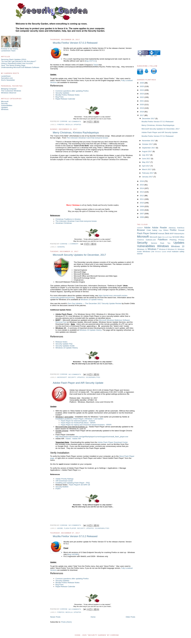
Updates (4, 107)
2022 (142, 97)
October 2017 (147, 144)
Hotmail (161, 234)
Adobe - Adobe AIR (73, 439)
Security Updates (62, 93)
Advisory (172, 228)
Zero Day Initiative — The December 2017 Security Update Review (94, 303)
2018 (142, 112)
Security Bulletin (61, 487)
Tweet (95, 65)
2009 (142, 206)
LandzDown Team (8, 51)
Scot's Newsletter (8, 80)
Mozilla (69, 124)
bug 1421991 (73, 554)
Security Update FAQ (63, 344)
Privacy (181, 240)
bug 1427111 (90, 61)
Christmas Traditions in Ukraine (68, 219)
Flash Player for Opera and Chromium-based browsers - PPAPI (86, 425)
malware (175, 252)
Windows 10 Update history (92, 299)
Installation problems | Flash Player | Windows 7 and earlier (79, 419)
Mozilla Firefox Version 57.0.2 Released (75, 536)
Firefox (61, 124)
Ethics (165, 230)
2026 (142, 83)
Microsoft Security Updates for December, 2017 (79, 254)
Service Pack (157, 243)
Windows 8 (163, 249)
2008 (142, 210)
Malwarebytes (179, 234)
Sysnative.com (7, 78)
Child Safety (152, 230)
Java (167, 233)
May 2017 (146, 162)
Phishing (173, 240)
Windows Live (148, 252)
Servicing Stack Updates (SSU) (13, 59)
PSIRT (58, 489)
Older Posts (130, 617)
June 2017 (146, 159)
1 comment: (74, 244)
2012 (142, 196)
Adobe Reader (159, 227)
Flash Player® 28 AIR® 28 (79, 485)
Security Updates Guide (65, 346)
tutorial (140, 254)
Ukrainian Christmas (63, 223)
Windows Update (160, 251)
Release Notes (61, 342)
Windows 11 (142, 249)
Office (182, 237)
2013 (142, 192)
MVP (172, 234)
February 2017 (148, 173)
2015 (142, 185)
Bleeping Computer (9, 89)
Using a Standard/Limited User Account (17, 63)
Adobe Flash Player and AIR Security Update (78, 382)
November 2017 (148, 141)
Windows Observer (8, 93)
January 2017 (147, 177)
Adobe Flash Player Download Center (112, 442)
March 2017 (147, 169)
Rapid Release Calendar (65, 99)
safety (181, 252)
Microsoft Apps (156, 237)
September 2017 (149, 148)
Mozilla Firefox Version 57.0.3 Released (75, 42)
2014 (142, 188)
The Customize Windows (11, 91)
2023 (142, 94)
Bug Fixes (59, 97)
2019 (142, 108)
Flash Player (70, 528)
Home (93, 617)
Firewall (181, 230)
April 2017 (146, 166)
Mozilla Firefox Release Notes (67, 95)
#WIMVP (140, 228)
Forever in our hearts (9, 49)
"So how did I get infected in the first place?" (18, 61)
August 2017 (147, 151)
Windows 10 (177, 246)
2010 (142, 203)
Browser (141, 230)
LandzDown (6, 76)
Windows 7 (153, 249)
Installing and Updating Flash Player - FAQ (72, 483)
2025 (142, 86)
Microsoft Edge (167, 237)
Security (4, 103)
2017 (142, 115)
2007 (142, 214)
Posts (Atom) (66, 622)
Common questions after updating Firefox (72, 91)
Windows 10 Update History (90, 330)
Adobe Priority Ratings (64, 479)
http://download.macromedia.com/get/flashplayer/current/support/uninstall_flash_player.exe (91, 437)
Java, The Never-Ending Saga (13, 65)
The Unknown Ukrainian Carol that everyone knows (87, 138)
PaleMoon (163, 239)
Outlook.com (151, 240)
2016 (142, 181)
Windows (4, 109)
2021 (142, 101)
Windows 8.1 (172, 249)
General (61, 247)
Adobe (60, 528)
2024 (142, 90)
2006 (142, 217)
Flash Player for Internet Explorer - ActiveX (78, 421)
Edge (160, 230)
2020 (142, 104)
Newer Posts (55, 617)
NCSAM (175, 237)
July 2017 (146, 155)
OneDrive (140, 240)
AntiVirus (180, 228)
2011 (142, 199)
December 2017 (148, 119)
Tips (168, 243)
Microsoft (4, 101)
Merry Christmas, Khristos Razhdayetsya (76, 132)
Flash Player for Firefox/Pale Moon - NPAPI (78, 423)
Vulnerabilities (6, 105)
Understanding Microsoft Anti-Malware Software (20, 67)
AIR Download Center (64, 481)
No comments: (75, 121)
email (169, 252)
